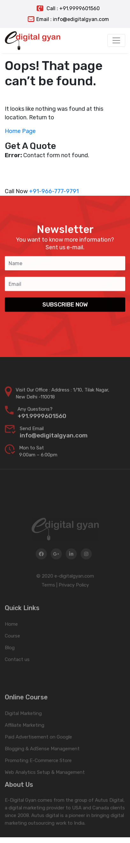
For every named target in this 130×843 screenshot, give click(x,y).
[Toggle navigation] (116, 40)
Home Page (20, 131)
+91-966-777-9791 (54, 191)
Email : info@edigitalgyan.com (68, 19)
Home (11, 636)
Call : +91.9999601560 (68, 8)
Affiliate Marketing (24, 741)
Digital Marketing (23, 729)
